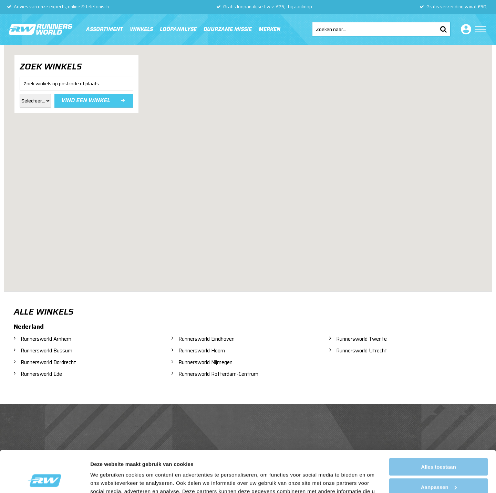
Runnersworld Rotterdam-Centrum (218, 374)
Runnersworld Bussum (46, 351)
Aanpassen (439, 448)
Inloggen (464, 29)
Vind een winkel (85, 100)
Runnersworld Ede (41, 374)
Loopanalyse (178, 29)
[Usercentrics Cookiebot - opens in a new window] (44, 479)
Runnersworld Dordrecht (48, 362)
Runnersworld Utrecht (361, 351)
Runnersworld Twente (361, 339)
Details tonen (106, 479)
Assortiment (104, 29)
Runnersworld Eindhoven (206, 339)
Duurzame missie (228, 29)
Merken (269, 29)
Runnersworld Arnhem (46, 339)
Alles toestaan (438, 428)
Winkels (141, 29)
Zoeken (443, 29)
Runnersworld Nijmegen (205, 362)
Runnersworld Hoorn (201, 351)
